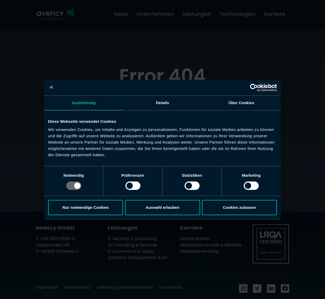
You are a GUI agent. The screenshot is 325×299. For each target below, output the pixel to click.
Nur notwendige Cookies (86, 207)
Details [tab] (162, 102)
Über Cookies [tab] (241, 102)
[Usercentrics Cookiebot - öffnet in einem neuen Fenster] (254, 88)
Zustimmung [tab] (84, 102)
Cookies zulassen (239, 207)
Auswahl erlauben (162, 207)
